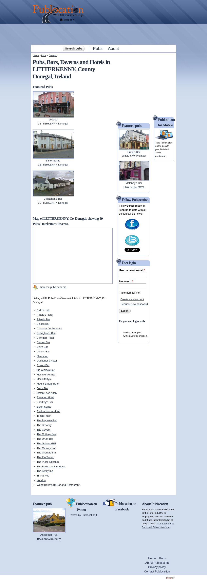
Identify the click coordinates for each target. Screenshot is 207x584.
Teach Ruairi (44, 415)
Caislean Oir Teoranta (49, 328)
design (170, 578)
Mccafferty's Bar (46, 374)
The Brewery (44, 425)
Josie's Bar (43, 365)
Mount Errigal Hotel (48, 383)
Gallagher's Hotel (47, 360)
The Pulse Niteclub (48, 461)
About (113, 48)
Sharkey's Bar (45, 402)
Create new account (132, 299)
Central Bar (43, 342)
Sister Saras (44, 406)
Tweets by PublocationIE (83, 515)
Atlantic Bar (43, 319)
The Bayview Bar (47, 420)
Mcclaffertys (44, 379)
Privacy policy (157, 567)
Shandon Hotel (45, 397)
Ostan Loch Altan (47, 392)
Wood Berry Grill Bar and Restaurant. (58, 484)
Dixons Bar (43, 351)
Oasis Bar (42, 388)
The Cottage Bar (46, 434)
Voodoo (41, 480)
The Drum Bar (45, 438)
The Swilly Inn (45, 470)
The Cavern (44, 429)
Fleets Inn (42, 356)
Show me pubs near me (52, 287)
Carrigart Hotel (45, 337)
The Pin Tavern (45, 457)
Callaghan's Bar (46, 333)
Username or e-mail (132, 270)
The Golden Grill (46, 443)
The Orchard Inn (46, 452)
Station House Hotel (48, 411)
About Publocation (157, 562)
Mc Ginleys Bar (46, 369)
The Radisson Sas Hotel (51, 466)
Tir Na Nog (43, 475)
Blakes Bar (43, 323)
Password (126, 281)
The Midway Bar (46, 448)
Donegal (53, 55)
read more (160, 156)
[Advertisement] (103, 34)
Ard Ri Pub (43, 310)
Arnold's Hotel (45, 314)
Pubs (97, 48)
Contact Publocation (157, 571)
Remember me (131, 292)
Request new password (134, 304)
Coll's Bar (42, 346)
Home (36, 55)
